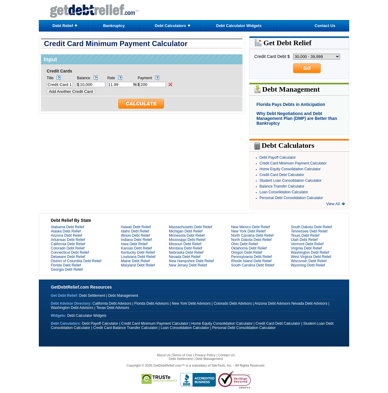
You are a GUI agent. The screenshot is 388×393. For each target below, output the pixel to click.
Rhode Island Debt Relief (251, 261)
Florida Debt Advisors (151, 303)
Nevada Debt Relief (184, 257)
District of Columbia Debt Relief (76, 261)
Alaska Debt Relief (66, 231)
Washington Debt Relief (310, 252)
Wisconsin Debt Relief (308, 261)
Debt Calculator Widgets (239, 25)
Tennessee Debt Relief (309, 231)
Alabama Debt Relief (67, 227)
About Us (164, 355)
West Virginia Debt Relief (311, 257)
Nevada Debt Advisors (309, 303)
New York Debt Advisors (191, 303)
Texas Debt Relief (305, 235)
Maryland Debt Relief (138, 265)
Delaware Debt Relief (68, 257)
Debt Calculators (170, 25)
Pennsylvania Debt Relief (251, 257)
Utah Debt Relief (304, 240)
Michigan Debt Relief (185, 231)
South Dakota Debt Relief (311, 227)
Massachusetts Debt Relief (190, 227)
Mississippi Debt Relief (187, 240)
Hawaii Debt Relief (136, 227)
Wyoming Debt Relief (308, 265)
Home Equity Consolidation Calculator (290, 169)
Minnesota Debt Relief (187, 235)
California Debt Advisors (111, 303)
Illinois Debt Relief (135, 235)
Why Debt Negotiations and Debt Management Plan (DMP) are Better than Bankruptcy (296, 118)
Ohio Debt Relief (244, 244)
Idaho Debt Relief (135, 231)
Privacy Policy (205, 355)
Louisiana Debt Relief (138, 257)
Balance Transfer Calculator (281, 186)
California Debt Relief (68, 244)
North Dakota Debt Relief (251, 240)
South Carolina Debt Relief (252, 265)
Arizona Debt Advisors (272, 303)
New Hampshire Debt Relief (191, 261)
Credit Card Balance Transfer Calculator (125, 328)
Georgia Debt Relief (67, 269)
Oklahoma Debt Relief (248, 248)
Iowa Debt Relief (134, 244)
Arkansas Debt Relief (68, 240)
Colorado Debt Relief (68, 248)
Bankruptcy (114, 25)
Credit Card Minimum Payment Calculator (292, 163)
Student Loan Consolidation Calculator (290, 180)
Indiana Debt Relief (136, 240)
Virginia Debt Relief (306, 248)
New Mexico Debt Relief (250, 227)
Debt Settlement (92, 295)
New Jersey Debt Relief (188, 265)
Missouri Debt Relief (185, 244)
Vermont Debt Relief (307, 244)
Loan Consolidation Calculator (283, 192)
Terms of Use (182, 355)
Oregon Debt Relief (246, 252)
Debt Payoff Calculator (277, 157)
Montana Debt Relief (185, 248)
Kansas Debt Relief (136, 248)
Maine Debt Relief (135, 261)
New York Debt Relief (248, 231)
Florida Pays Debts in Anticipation (290, 104)
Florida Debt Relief (66, 265)
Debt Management (123, 295)
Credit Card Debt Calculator (281, 175)
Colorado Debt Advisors (233, 303)
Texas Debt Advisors (112, 308)
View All (333, 204)
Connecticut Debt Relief (70, 252)
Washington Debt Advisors (72, 308)
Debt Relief (62, 25)
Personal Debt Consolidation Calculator (291, 198)
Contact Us (325, 25)
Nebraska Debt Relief (186, 252)
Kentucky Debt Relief (138, 252)
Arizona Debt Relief (66, 235)
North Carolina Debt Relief (252, 235)
